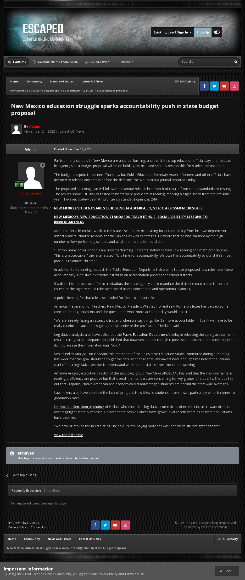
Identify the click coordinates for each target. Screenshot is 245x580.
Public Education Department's (146, 334)
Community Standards (57, 62)
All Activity (99, 62)
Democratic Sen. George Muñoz (79, 406)
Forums (19, 62)
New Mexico (102, 160)
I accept (227, 571)
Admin (30, 149)
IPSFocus (33, 523)
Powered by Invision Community (206, 527)
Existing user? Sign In (173, 32)
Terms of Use (134, 574)
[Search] (193, 61)
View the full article (68, 435)
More (126, 62)
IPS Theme (15, 523)
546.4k (31, 203)
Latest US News (72, 131)
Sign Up (203, 32)
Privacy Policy (17, 527)
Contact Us (38, 527)
